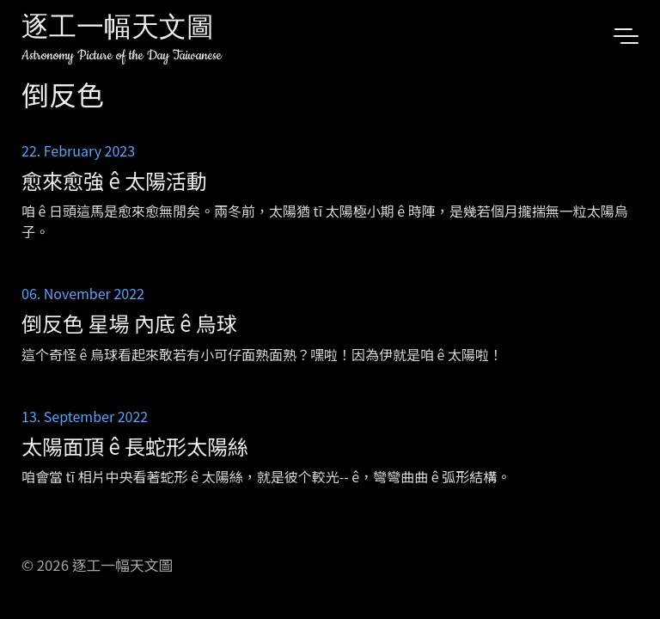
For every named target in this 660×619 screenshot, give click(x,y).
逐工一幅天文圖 (117, 30)
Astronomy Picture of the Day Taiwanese (121, 55)
